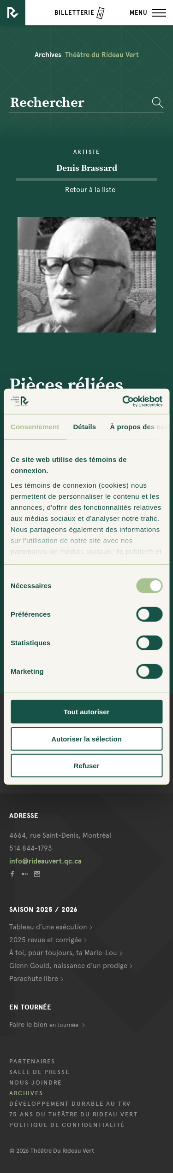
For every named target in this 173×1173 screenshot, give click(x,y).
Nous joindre (35, 1082)
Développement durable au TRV (70, 1104)
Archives (26, 1093)
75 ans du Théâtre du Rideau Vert (73, 1114)
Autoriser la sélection (86, 738)
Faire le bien (44, 1025)
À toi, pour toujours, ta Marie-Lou (63, 953)
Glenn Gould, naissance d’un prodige (68, 966)
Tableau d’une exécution (48, 927)
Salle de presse (39, 1072)
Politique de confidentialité (67, 1125)
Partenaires (32, 1061)
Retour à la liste (90, 190)
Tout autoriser (87, 712)
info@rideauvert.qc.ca (45, 861)
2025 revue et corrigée (45, 940)
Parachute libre (33, 979)
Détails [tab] (84, 427)
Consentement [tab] (35, 427)
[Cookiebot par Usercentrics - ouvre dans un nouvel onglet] (123, 401)
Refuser (87, 766)
